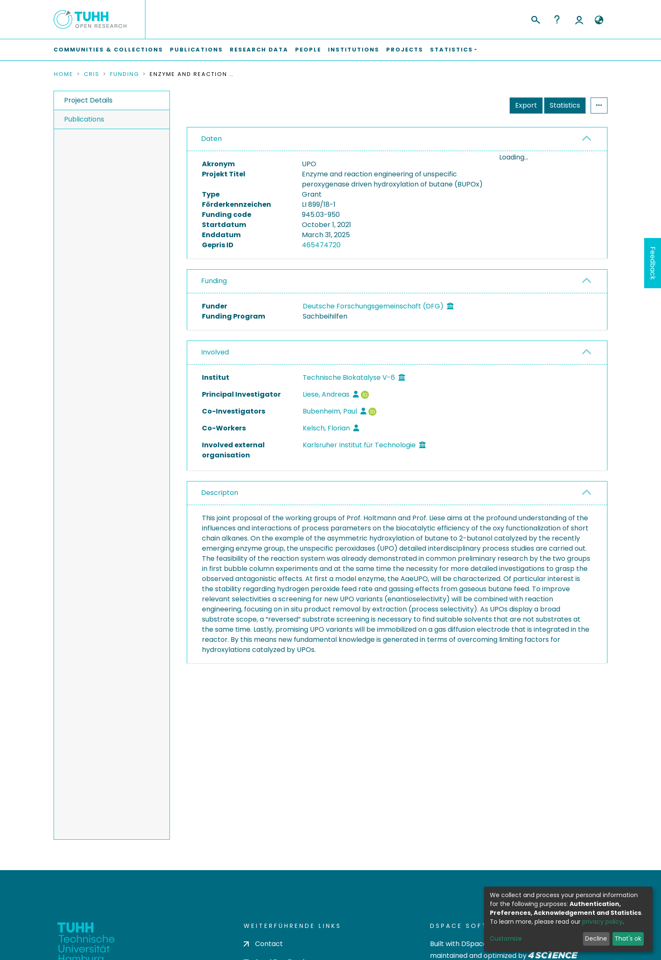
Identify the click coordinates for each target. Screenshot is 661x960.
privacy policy (602, 921)
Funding (124, 74)
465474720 (321, 245)
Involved (215, 352)
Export (526, 105)
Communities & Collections (108, 50)
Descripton (219, 493)
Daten (211, 138)
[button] (599, 20)
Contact (263, 944)
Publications (196, 50)
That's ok (628, 938)
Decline (596, 938)
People (308, 50)
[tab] (397, 139)
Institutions (353, 50)
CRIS (91, 74)
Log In (579, 19)
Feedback (653, 263)
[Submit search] (535, 19)
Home (63, 74)
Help (557, 19)
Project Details (88, 100)
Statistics (565, 105)
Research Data (259, 50)
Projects (404, 50)
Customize (506, 938)
